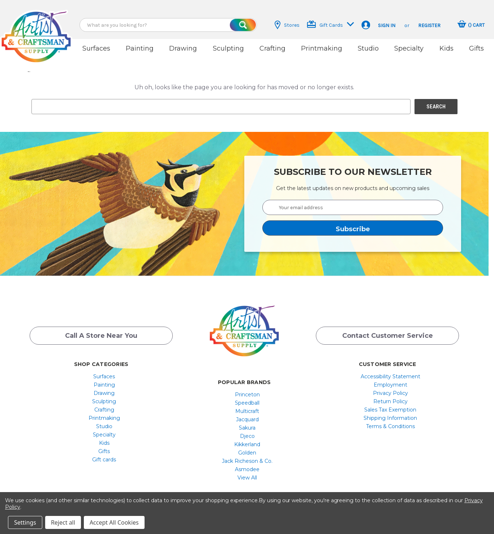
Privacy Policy (390, 393)
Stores (287, 25)
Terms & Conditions (390, 426)
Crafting (272, 48)
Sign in (386, 25)
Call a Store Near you (101, 336)
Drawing (183, 48)
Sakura (247, 428)
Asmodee (247, 469)
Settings (25, 522)
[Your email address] (352, 207)
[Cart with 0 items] (471, 24)
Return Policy (390, 401)
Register (429, 25)
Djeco (247, 436)
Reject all (63, 522)
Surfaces (96, 48)
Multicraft (247, 411)
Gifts (476, 48)
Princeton (247, 394)
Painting (140, 48)
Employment (390, 385)
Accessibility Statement (390, 376)
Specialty (409, 48)
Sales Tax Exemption (390, 409)
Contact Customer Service (387, 336)
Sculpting (228, 48)
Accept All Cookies (114, 522)
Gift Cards (330, 24)
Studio (368, 48)
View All (247, 477)
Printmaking (321, 48)
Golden (247, 452)
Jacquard (247, 419)
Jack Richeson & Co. (247, 461)
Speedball (247, 403)
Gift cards (104, 459)
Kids (446, 48)
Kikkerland (247, 444)
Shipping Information (390, 418)
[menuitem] (104, 376)
